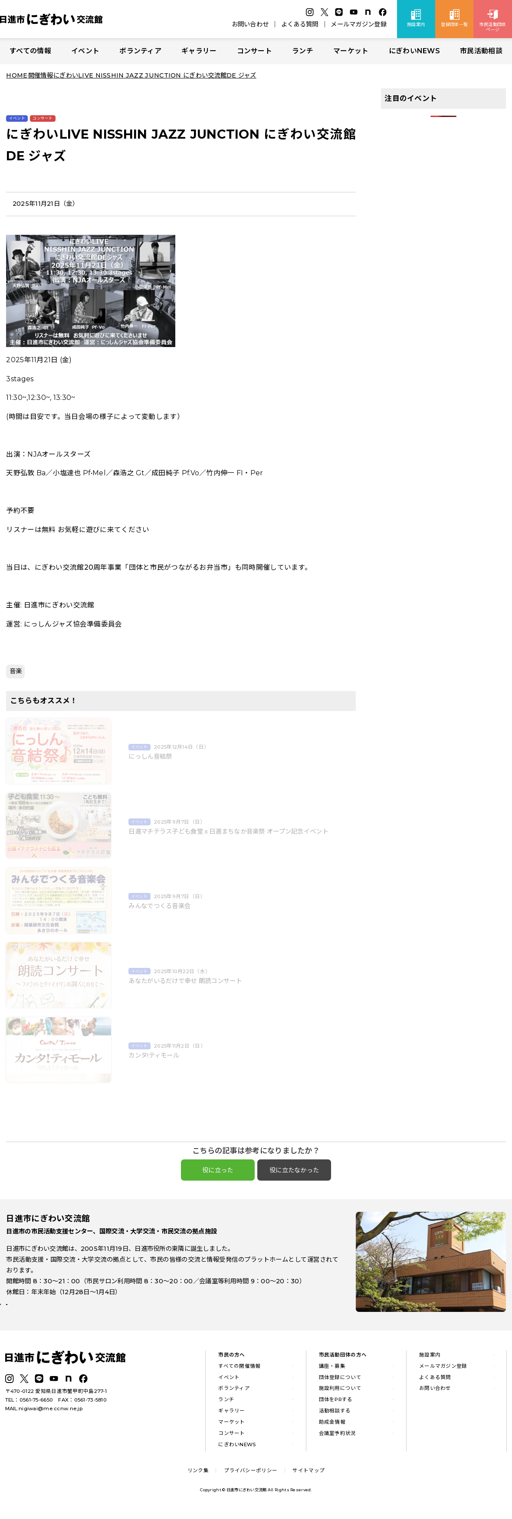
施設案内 (429, 1360)
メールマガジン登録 (359, 24)
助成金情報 (332, 1427)
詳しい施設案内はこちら (47, 1313)
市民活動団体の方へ (343, 1360)
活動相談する (335, 1416)
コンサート (254, 51)
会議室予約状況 (337, 1438)
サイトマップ (308, 1476)
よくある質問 (299, 24)
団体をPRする (336, 1405)
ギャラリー (199, 51)
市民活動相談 (481, 51)
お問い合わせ (250, 24)
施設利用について (340, 1394)
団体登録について (340, 1382)
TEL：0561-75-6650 (29, 1405)
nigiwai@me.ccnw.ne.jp (50, 1414)
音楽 (16, 671)
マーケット (350, 51)
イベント (85, 51)
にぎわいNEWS (414, 51)
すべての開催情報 (239, 1371)
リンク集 (198, 1476)
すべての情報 (30, 51)
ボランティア (140, 51)
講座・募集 (332, 1371)
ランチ (302, 51)
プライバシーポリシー (250, 1476)
